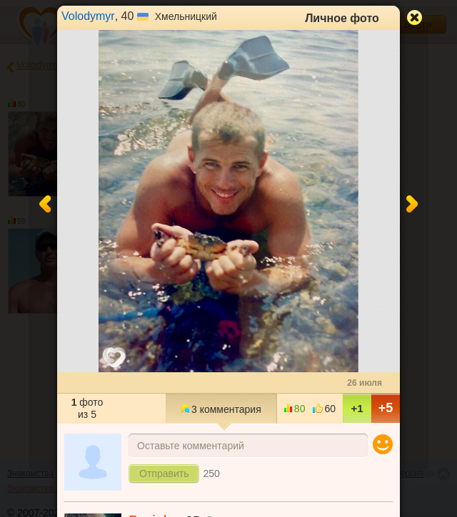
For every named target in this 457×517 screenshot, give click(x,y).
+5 (385, 408)
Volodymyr (88, 16)
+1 (357, 408)
